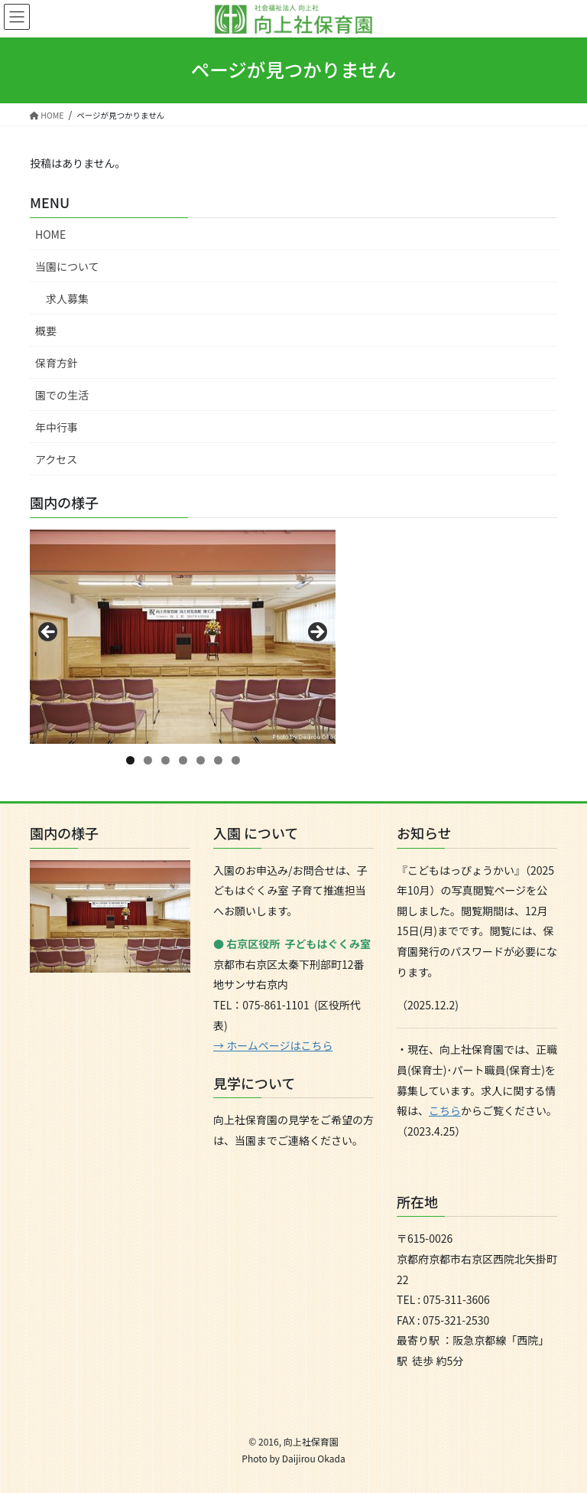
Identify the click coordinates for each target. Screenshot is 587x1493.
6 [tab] (218, 760)
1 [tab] (130, 760)
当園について (67, 266)
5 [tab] (200, 760)
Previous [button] (48, 632)
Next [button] (316, 632)
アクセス (56, 459)
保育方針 (56, 362)
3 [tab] (165, 760)
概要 (46, 330)
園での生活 (62, 395)
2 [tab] (148, 760)
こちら (445, 1110)
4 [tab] (183, 760)
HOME (50, 234)
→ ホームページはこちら (272, 1045)
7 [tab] (236, 760)
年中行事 (56, 427)
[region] (183, 637)
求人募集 (67, 298)
